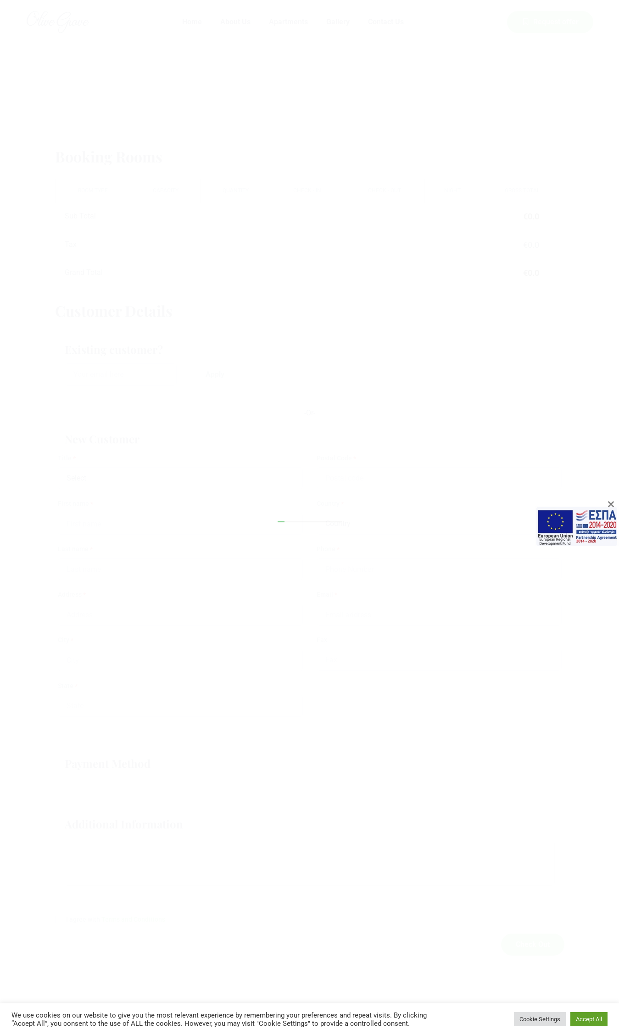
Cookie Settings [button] (539, 1019)
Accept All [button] (589, 1019)
